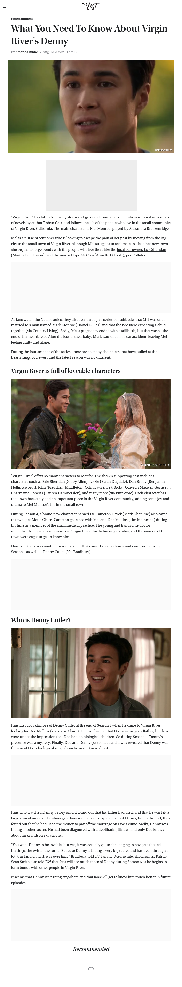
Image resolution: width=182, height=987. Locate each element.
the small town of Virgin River (46, 244)
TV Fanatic (103, 856)
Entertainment (22, 18)
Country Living (45, 331)
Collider (138, 255)
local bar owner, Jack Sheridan (141, 249)
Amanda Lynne (26, 52)
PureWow (124, 493)
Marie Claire (42, 520)
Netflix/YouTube (163, 150)
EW (48, 862)
